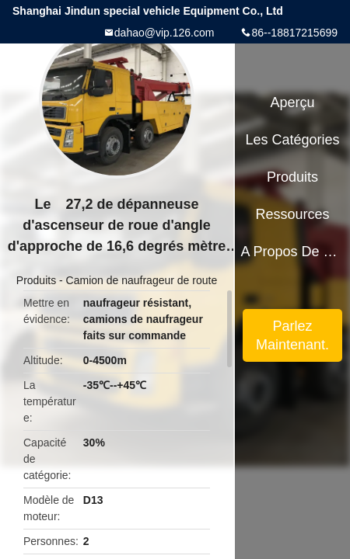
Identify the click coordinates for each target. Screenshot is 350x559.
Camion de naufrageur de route (142, 280)
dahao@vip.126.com (164, 32)
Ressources (293, 214)
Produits (36, 280)
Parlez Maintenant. (292, 335)
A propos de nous (292, 251)
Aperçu (293, 102)
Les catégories (293, 140)
